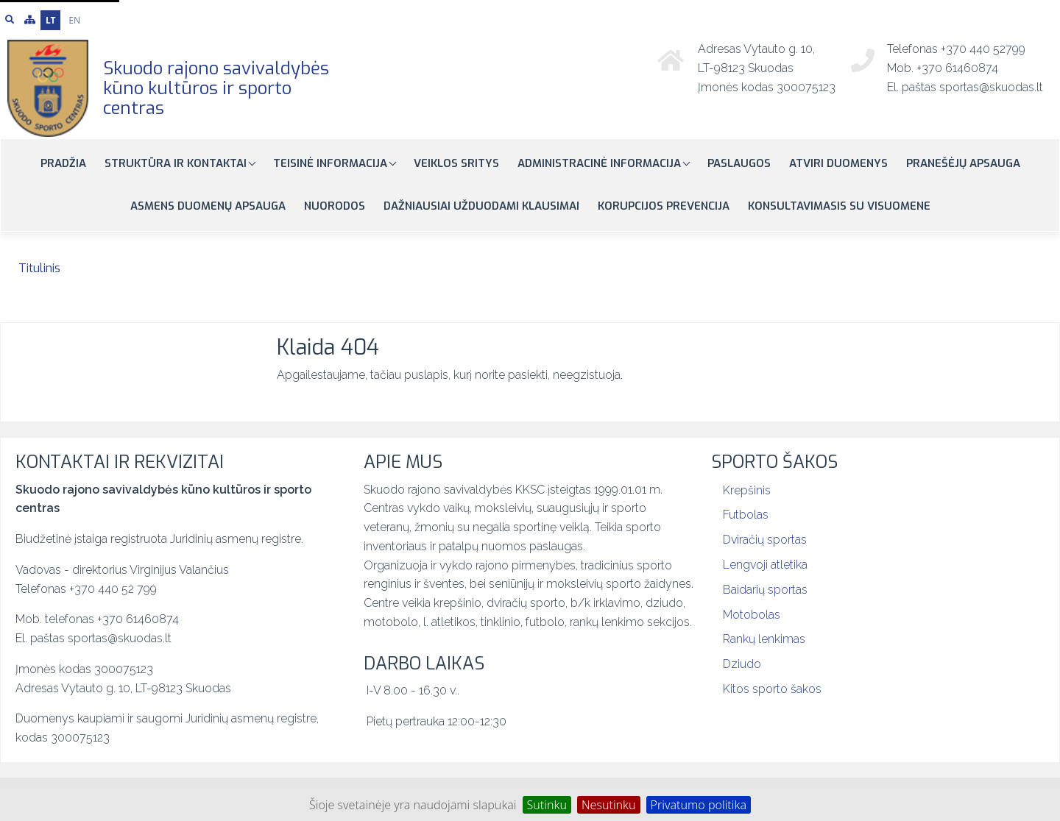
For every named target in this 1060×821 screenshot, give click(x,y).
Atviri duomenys (838, 163)
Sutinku (547, 805)
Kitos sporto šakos (772, 689)
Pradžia (63, 163)
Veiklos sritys (456, 163)
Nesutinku (609, 805)
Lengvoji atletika (765, 565)
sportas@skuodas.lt (991, 87)
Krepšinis (747, 490)
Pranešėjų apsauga (963, 163)
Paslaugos (739, 163)
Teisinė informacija (331, 163)
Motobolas (751, 615)
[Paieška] (9, 20)
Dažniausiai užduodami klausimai (481, 206)
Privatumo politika (698, 805)
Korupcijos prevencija (663, 206)
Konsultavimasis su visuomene (839, 206)
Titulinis (39, 268)
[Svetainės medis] (29, 20)
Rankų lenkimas (764, 639)
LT (50, 20)
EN (74, 20)
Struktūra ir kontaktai (177, 163)
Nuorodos (334, 206)
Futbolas (745, 515)
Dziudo (742, 664)
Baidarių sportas (765, 590)
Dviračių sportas (765, 540)
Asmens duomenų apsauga (208, 206)
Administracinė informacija (600, 163)
